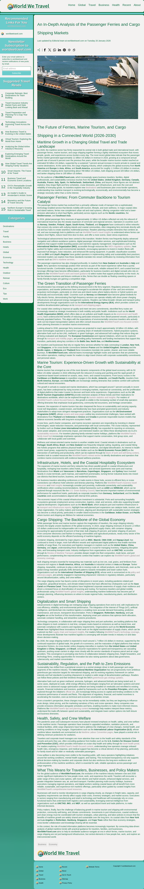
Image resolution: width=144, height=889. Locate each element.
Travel (92, 5)
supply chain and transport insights (68, 632)
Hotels (6, 247)
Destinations (8, 226)
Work (5, 299)
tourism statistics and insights (102, 397)
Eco (4, 288)
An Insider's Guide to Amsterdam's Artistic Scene (19, 194)
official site (70, 692)
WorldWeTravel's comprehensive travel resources (59, 789)
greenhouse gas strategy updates (108, 678)
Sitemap (65, 879)
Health (116, 5)
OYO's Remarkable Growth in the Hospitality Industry (19, 187)
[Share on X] (49, 50)
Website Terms (94, 867)
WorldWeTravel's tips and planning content (69, 708)
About (137, 5)
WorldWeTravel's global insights (69, 591)
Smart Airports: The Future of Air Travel (19, 172)
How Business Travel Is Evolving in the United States (18, 133)
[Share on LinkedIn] (59, 50)
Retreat (6, 278)
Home (71, 5)
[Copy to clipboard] (74, 50)
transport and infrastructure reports (55, 507)
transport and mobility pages (60, 338)
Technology (8, 262)
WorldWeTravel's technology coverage (122, 632)
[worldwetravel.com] (13, 6)
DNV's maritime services (63, 259)
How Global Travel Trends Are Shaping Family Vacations (18, 164)
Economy (7, 257)
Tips (5, 293)
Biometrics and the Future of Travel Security (19, 201)
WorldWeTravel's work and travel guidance (69, 273)
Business (103, 5)
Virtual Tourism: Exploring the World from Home (18, 140)
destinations (91, 187)
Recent (127, 5)
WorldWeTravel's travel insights (97, 232)
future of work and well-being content (122, 453)
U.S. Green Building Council (81, 490)
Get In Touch (66, 875)
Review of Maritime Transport (60, 553)
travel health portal (131, 743)
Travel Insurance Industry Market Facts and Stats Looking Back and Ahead (16, 105)
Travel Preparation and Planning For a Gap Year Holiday (16, 114)
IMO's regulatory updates (119, 246)
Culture (6, 283)
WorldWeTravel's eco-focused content (121, 322)
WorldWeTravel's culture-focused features (56, 400)
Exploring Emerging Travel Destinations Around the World (17, 156)
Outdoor (6, 273)
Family (6, 236)
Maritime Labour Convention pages (97, 732)
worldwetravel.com (14, 34)
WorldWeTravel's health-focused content (75, 746)
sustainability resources (47, 433)
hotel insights (56, 485)
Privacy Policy (67, 883)
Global (82, 5)
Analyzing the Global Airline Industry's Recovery (17, 147)
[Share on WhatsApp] (54, 50)
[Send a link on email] (69, 50)
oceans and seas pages (74, 414)
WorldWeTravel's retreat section (86, 455)
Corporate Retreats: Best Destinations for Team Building (16, 95)
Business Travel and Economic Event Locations (19, 179)
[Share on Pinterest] (64, 50)
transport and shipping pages (88, 305)
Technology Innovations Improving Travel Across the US (17, 124)
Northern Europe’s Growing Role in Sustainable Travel (19, 209)
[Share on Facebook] (44, 50)
